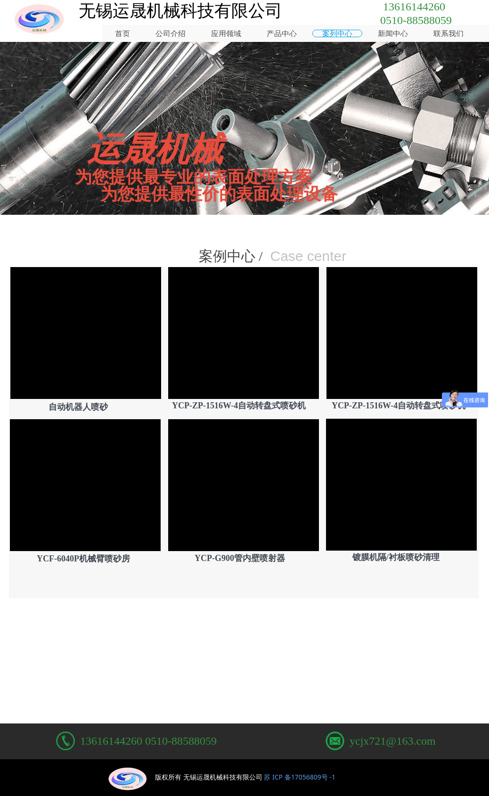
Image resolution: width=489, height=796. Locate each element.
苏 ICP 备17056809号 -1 (299, 776)
